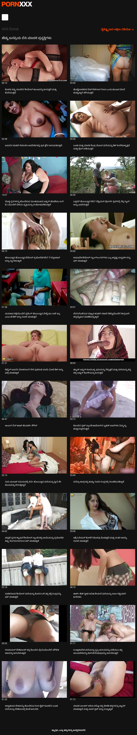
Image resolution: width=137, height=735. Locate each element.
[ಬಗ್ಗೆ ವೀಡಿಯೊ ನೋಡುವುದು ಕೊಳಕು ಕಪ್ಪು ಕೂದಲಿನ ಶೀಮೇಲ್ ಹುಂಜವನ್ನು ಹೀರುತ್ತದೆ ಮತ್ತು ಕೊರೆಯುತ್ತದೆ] (34, 63)
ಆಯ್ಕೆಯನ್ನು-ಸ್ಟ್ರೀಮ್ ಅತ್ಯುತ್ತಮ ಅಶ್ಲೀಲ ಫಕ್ (17, 4)
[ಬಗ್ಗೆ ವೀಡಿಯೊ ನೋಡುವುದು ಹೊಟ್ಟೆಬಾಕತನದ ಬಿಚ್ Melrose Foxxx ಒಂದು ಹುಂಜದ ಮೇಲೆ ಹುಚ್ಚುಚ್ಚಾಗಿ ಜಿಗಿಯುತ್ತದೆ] (102, 63)
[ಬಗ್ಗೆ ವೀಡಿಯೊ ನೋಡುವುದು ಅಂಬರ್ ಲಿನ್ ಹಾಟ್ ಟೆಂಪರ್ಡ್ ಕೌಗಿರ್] (34, 399)
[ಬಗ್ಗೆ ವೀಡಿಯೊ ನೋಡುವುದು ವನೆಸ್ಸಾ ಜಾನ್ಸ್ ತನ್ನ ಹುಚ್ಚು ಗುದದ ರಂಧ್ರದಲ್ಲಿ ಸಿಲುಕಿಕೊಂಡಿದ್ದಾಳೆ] (102, 455)
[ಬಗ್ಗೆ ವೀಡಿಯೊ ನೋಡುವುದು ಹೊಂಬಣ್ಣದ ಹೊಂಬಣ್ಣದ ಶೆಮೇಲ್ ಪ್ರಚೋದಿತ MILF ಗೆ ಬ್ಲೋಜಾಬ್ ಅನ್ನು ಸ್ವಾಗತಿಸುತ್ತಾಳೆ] (34, 231)
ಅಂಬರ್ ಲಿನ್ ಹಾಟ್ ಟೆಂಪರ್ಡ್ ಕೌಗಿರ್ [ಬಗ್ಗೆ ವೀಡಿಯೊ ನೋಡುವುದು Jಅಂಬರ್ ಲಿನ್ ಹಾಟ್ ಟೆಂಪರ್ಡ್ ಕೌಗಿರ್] (21, 425)
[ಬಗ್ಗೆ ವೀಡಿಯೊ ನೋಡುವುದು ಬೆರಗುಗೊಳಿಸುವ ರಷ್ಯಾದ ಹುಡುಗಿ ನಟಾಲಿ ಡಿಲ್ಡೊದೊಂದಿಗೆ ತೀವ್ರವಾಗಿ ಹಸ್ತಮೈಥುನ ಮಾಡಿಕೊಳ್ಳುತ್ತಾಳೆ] (102, 287)
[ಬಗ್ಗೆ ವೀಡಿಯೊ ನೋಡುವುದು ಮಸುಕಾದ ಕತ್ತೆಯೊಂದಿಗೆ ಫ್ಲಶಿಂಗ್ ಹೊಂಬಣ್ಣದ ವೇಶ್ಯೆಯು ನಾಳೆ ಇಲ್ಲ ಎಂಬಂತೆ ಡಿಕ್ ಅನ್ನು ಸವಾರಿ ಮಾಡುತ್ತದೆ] (34, 287)
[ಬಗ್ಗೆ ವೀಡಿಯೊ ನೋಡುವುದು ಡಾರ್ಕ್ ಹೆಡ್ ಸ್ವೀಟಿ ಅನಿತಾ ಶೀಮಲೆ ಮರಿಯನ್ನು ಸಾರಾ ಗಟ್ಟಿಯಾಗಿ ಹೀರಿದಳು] (102, 567)
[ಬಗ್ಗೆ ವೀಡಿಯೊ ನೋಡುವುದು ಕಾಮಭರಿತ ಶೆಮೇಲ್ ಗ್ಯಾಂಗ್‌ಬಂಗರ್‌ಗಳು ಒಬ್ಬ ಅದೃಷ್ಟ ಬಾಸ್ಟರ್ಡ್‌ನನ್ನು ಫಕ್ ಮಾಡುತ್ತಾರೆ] (102, 231)
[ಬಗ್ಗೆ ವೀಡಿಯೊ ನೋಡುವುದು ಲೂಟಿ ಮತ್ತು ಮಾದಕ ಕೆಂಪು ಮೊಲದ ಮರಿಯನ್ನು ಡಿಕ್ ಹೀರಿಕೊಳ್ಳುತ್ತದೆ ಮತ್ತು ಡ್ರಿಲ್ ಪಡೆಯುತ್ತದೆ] (102, 119)
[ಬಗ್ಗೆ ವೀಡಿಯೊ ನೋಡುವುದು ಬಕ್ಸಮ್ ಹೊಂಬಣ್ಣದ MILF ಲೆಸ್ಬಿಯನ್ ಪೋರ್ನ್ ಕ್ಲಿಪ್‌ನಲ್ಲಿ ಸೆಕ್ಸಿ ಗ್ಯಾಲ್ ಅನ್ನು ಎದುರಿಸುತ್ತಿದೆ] (102, 175)
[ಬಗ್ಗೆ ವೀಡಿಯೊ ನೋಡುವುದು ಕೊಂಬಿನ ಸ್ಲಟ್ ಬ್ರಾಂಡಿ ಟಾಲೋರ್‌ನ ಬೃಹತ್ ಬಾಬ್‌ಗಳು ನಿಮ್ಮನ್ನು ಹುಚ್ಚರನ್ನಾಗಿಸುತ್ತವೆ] (102, 399)
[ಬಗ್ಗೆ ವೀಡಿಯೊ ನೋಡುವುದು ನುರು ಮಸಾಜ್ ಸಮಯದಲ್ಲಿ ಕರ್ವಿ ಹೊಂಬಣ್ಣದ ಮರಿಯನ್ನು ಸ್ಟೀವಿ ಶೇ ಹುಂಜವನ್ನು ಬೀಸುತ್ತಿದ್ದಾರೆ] (34, 455)
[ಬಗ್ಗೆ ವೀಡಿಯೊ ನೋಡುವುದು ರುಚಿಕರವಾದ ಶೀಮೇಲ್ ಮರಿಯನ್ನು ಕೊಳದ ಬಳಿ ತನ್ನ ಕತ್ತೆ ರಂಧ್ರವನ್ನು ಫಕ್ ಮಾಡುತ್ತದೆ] (34, 567)
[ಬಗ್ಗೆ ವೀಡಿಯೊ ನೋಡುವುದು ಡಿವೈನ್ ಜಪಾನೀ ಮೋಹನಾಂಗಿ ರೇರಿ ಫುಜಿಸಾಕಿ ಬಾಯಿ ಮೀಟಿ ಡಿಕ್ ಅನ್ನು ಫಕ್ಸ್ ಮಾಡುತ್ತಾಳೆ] (34, 343)
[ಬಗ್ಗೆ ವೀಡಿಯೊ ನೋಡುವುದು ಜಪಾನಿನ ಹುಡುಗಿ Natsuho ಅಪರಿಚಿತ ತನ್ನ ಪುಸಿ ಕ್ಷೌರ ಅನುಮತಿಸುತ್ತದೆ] (34, 119)
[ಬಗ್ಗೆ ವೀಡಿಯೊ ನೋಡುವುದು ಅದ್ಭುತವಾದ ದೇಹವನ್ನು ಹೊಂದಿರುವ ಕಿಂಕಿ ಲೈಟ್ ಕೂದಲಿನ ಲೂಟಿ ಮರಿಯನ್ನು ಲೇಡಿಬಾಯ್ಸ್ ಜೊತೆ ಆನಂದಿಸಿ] (34, 679)
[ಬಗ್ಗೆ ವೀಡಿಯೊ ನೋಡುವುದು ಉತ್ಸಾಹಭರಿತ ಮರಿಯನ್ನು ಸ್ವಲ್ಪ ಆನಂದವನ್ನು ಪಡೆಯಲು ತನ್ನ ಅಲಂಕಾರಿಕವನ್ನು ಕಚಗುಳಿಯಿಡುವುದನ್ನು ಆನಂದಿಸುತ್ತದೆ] (102, 623)
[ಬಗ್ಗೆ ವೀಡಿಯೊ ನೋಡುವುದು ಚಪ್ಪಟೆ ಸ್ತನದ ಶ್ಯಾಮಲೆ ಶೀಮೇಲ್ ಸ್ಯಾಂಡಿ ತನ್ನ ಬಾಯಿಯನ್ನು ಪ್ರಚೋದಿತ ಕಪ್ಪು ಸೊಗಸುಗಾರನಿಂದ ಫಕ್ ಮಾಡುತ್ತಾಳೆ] (34, 511)
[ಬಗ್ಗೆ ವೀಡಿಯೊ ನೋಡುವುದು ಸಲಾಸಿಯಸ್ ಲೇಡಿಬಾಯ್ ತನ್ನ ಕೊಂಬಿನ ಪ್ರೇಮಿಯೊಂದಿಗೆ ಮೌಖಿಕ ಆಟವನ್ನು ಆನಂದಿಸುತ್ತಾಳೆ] (34, 623)
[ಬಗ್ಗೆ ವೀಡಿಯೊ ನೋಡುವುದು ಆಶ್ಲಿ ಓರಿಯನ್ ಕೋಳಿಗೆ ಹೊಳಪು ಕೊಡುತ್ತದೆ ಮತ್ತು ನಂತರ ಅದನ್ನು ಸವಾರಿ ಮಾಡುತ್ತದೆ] (102, 511)
